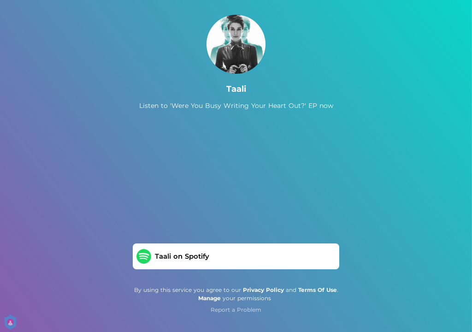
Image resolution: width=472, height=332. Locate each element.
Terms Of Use (317, 289)
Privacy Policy (263, 289)
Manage (209, 298)
